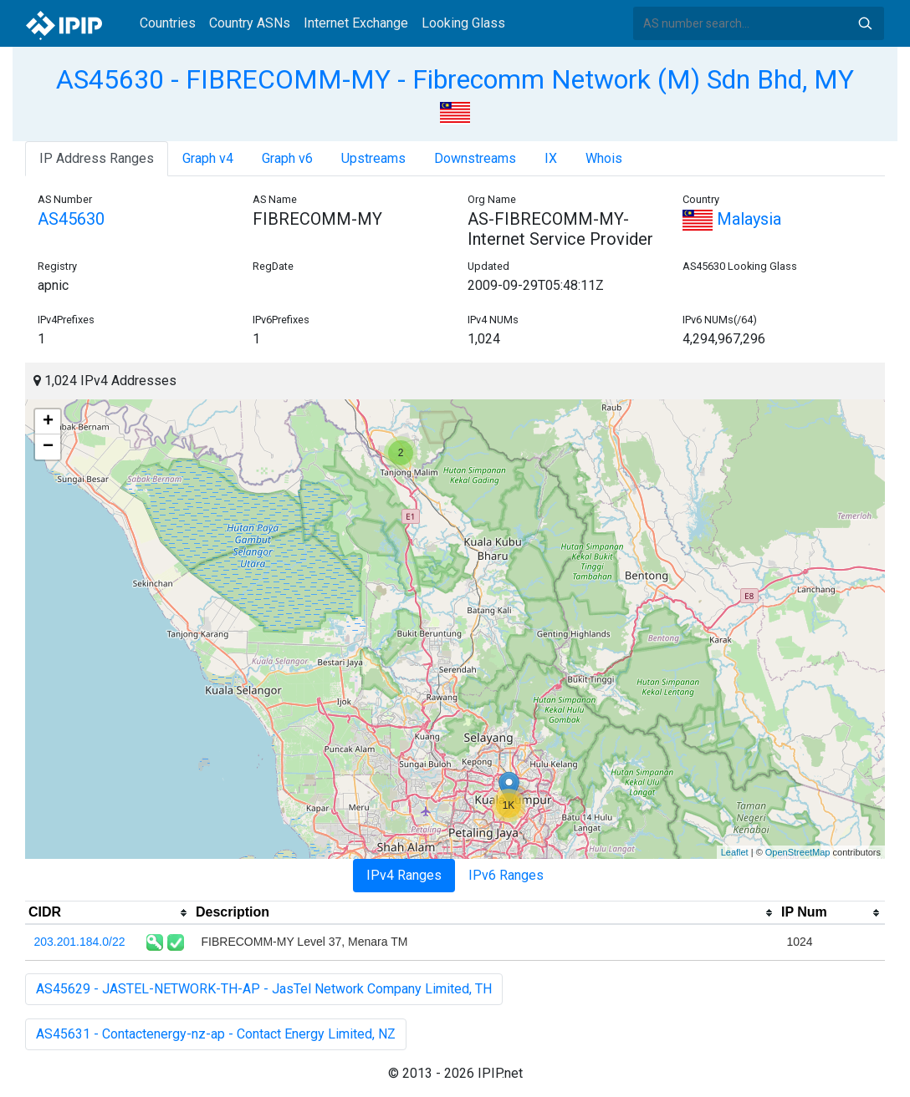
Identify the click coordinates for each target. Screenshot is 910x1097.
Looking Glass (463, 23)
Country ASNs (249, 23)
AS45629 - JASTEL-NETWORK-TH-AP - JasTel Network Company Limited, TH (264, 989)
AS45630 (71, 219)
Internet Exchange (356, 23)
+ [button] (48, 421)
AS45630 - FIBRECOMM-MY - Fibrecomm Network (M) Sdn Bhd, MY (455, 79)
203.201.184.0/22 (79, 941)
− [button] (48, 447)
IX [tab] (550, 158)
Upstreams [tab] (373, 158)
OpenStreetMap (798, 852)
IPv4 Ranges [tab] (404, 875)
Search (865, 23)
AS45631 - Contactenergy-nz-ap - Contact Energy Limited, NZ (216, 1034)
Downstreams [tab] (475, 158)
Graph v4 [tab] (207, 158)
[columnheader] (108, 913)
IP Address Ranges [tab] (96, 158)
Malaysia (731, 219)
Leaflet (735, 852)
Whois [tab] (603, 158)
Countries (168, 23)
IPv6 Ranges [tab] (506, 875)
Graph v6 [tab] (287, 158)
